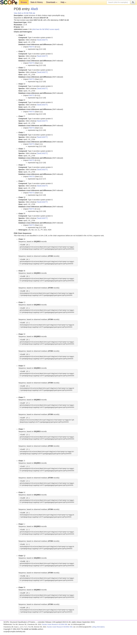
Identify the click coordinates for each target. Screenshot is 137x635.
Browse (24, 2)
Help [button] (63, 2)
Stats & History (36, 2)
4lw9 (34, 9)
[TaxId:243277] (42, 40)
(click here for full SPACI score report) (45, 29)
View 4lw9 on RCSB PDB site (24, 13)
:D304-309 (54, 624)
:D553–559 (60, 627)
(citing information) (98, 627)
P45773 (31, 47)
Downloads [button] (51, 2)
